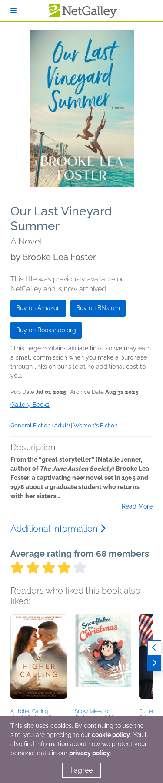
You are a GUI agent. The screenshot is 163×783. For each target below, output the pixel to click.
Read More (137, 506)
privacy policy (89, 753)
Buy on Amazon (38, 307)
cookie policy (111, 734)
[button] (38, 659)
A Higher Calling (29, 711)
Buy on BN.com (98, 307)
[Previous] (154, 647)
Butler (146, 711)
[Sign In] (13, 10)
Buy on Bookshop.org (46, 330)
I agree (81, 770)
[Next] (154, 663)
